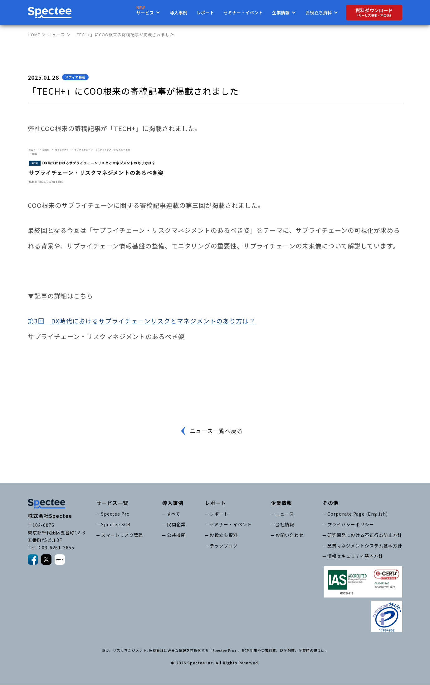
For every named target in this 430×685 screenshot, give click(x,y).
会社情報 (285, 524)
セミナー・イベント (243, 12)
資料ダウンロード (374, 12)
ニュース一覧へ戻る (215, 431)
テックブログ (224, 545)
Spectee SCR (116, 524)
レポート (205, 12)
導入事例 (178, 12)
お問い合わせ (290, 535)
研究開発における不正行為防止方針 (364, 535)
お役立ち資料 (224, 535)
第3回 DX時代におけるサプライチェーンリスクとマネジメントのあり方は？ (142, 320)
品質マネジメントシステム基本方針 (364, 545)
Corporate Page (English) (357, 514)
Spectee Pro (115, 514)
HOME (34, 35)
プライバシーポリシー (350, 524)
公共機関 (176, 535)
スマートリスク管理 (122, 535)
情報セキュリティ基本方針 (355, 556)
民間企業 (176, 524)
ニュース (56, 35)
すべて (173, 514)
